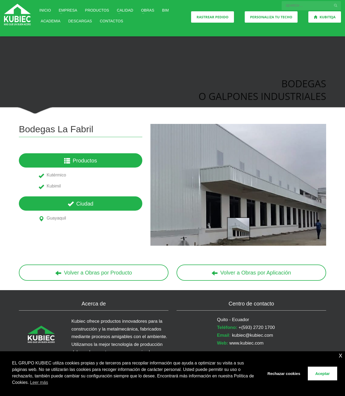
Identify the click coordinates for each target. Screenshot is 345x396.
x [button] (340, 355)
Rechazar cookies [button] (283, 373)
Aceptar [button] (322, 373)
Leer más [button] (39, 382)
